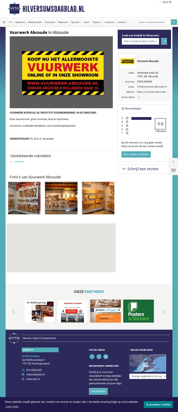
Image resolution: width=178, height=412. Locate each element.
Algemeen (20, 22)
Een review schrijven (136, 154)
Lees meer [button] (12, 406)
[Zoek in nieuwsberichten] (154, 22)
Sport (87, 22)
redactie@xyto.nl (35, 374)
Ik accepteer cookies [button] (158, 404)
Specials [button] (75, 22)
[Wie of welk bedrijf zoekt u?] (140, 41)
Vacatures (110, 22)
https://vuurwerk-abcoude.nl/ (153, 91)
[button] (61, 244)
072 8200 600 (34, 370)
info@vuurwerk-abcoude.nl (152, 86)
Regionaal (63, 22)
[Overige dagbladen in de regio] (147, 376)
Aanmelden (98, 391)
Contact (122, 22)
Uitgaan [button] (96, 22)
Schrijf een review (139, 168)
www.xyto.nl (33, 379)
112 (10, 22)
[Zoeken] (174, 22)
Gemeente (50, 22)
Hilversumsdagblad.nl (53, 9)
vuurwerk (19, 161)
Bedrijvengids (35, 22)
